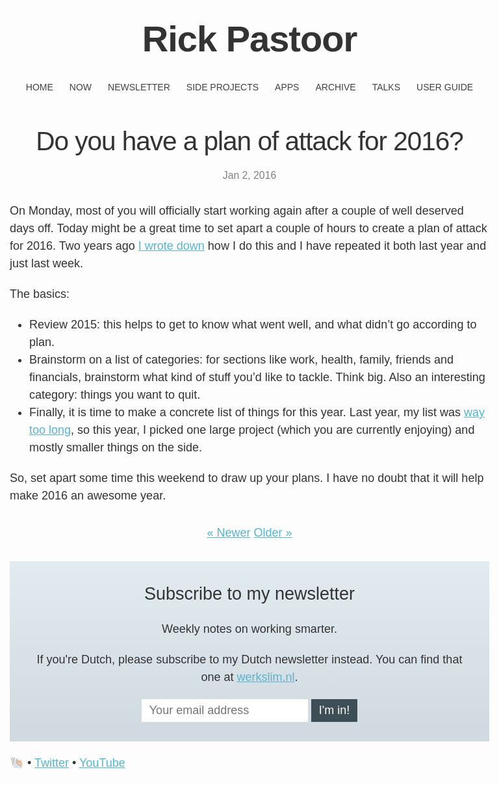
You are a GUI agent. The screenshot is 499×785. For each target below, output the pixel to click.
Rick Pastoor (249, 38)
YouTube (102, 762)
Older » (273, 532)
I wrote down (171, 245)
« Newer (228, 532)
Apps (287, 87)
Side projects (222, 87)
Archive (335, 87)
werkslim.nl (266, 677)
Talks (386, 87)
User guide (444, 87)
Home (39, 87)
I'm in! (334, 710)
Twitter (51, 762)
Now (81, 87)
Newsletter (139, 87)
